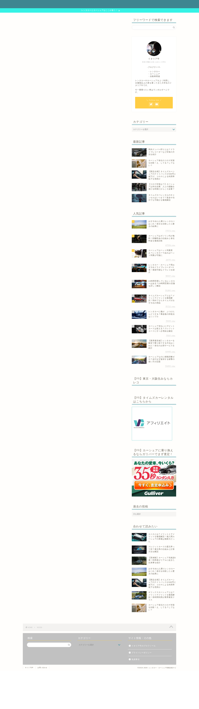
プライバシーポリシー (142, 653)
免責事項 (136, 659)
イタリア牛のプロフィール (144, 646)
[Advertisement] (80, 689)
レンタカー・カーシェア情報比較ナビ (99, 4)
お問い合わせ (42, 667)
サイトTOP (29, 667)
